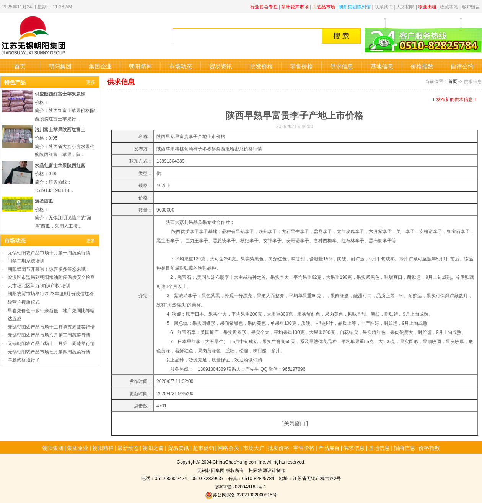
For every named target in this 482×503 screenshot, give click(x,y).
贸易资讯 (220, 66)
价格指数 (421, 66)
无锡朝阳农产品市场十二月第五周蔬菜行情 (51, 326)
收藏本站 (449, 6)
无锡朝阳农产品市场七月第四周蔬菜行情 (49, 351)
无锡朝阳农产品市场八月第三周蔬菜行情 (49, 334)
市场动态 (180, 66)
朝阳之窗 (153, 447)
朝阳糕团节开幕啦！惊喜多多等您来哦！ (49, 268)
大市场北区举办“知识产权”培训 (39, 285)
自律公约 (462, 66)
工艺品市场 (323, 6)
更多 (90, 81)
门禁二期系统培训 (26, 260)
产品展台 (329, 447)
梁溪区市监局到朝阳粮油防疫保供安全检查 (51, 276)
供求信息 (341, 66)
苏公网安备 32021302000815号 (241, 494)
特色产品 (15, 82)
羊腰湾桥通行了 (24, 359)
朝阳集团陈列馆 (355, 6)
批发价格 (261, 66)
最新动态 (128, 447)
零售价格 (301, 66)
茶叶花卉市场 (295, 6)
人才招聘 (405, 6)
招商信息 (404, 447)
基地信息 (381, 66)
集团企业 (100, 66)
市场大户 (253, 447)
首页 (20, 66)
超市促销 (203, 447)
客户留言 (471, 6)
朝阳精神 (140, 66)
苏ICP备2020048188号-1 (240, 486)
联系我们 (384, 6)
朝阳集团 (60, 66)
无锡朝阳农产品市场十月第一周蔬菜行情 (49, 252)
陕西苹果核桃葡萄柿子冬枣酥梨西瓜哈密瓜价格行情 (209, 148)
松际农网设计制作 (267, 470)
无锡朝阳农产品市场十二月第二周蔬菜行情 (51, 343)
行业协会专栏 (264, 6)
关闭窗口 (294, 423)
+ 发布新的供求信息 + (454, 99)
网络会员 (228, 447)
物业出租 (427, 6)
